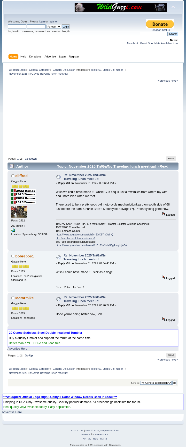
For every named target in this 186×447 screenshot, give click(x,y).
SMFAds (86, 434)
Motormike (24, 298)
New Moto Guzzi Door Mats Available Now (152, 43)
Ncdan (120, 69)
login (42, 21)
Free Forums (101, 434)
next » (174, 80)
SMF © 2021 (92, 430)
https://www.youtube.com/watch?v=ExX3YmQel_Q (84, 234)
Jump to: (135, 383)
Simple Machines (109, 430)
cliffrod (21, 176)
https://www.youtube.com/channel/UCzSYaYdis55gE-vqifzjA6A (91, 245)
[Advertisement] (93, 119)
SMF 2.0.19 (77, 430)
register (53, 21)
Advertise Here (17, 348)
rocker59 (96, 69)
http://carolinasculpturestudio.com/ (75, 238)
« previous (163, 80)
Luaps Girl (109, 69)
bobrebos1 (24, 256)
